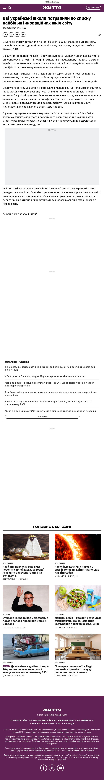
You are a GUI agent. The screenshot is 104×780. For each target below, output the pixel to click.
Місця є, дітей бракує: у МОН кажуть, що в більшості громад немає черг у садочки (51, 411)
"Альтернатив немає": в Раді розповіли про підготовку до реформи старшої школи (73, 669)
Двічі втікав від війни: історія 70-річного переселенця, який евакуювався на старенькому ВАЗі (48, 403)
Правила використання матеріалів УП (76, 720)
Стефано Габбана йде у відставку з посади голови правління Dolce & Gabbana (25, 621)
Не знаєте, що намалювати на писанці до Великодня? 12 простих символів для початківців (50, 368)
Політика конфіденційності (42, 720)
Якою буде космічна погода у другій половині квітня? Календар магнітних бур (77, 569)
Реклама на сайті (18, 720)
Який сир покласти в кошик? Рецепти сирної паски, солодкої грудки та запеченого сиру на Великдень (23, 571)
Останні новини (17, 361)
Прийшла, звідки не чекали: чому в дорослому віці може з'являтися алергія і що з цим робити (51, 393)
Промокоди (68, 724)
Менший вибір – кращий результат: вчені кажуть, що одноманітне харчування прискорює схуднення (49, 384)
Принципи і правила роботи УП (45, 724)
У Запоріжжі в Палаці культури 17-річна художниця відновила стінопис (45, 376)
